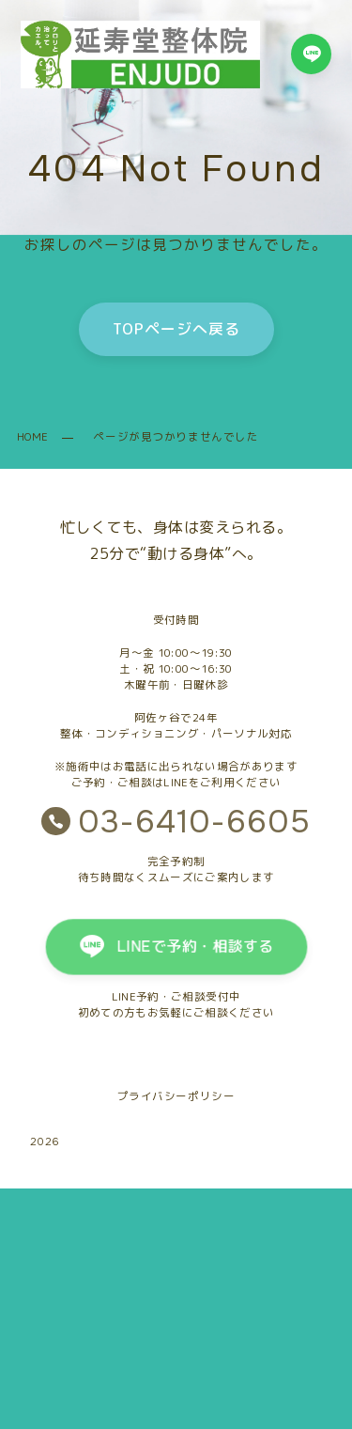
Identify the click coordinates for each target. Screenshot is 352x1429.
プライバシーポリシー (176, 1096)
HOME (32, 436)
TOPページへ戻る (176, 328)
